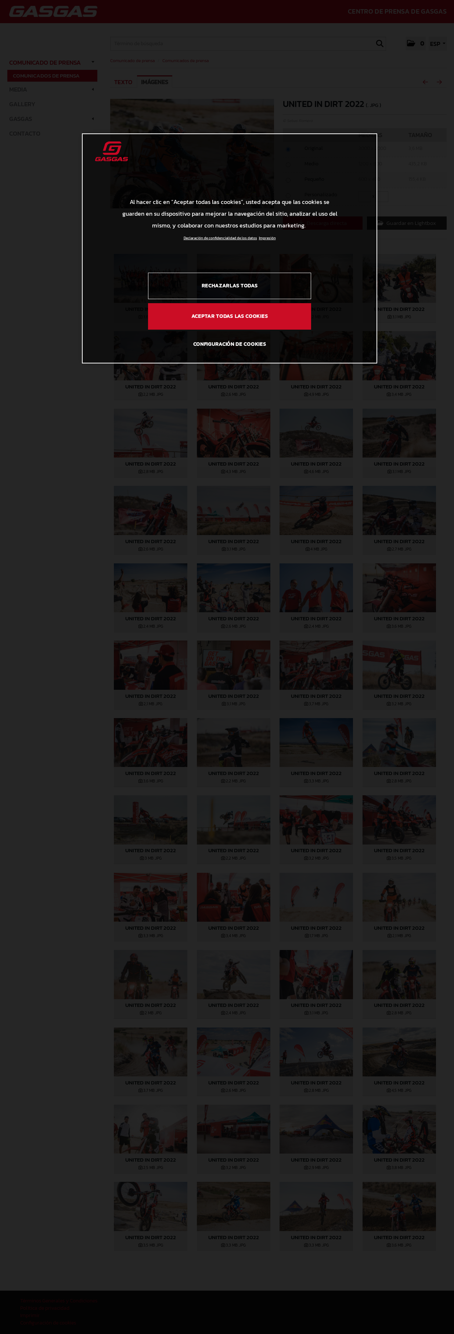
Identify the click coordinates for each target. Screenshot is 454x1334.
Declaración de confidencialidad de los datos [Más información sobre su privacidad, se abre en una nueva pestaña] (220, 238)
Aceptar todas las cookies (229, 316)
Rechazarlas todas (230, 286)
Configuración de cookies (229, 344)
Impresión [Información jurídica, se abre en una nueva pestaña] (267, 238)
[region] (229, 248)
